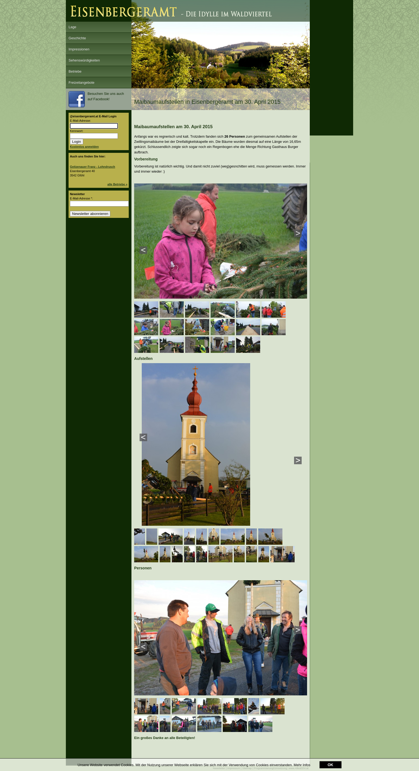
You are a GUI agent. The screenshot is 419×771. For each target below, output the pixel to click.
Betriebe (75, 71)
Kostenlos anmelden (84, 146)
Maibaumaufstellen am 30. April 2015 (173, 126)
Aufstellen (143, 358)
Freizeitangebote (81, 82)
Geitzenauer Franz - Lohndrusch (92, 166)
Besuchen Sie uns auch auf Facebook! (96, 99)
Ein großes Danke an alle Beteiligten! (164, 738)
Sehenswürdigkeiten (84, 60)
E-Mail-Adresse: (80, 120)
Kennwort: (76, 131)
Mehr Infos (302, 765)
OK (330, 765)
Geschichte (77, 38)
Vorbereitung (146, 159)
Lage (72, 27)
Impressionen (79, 49)
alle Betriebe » (117, 184)
